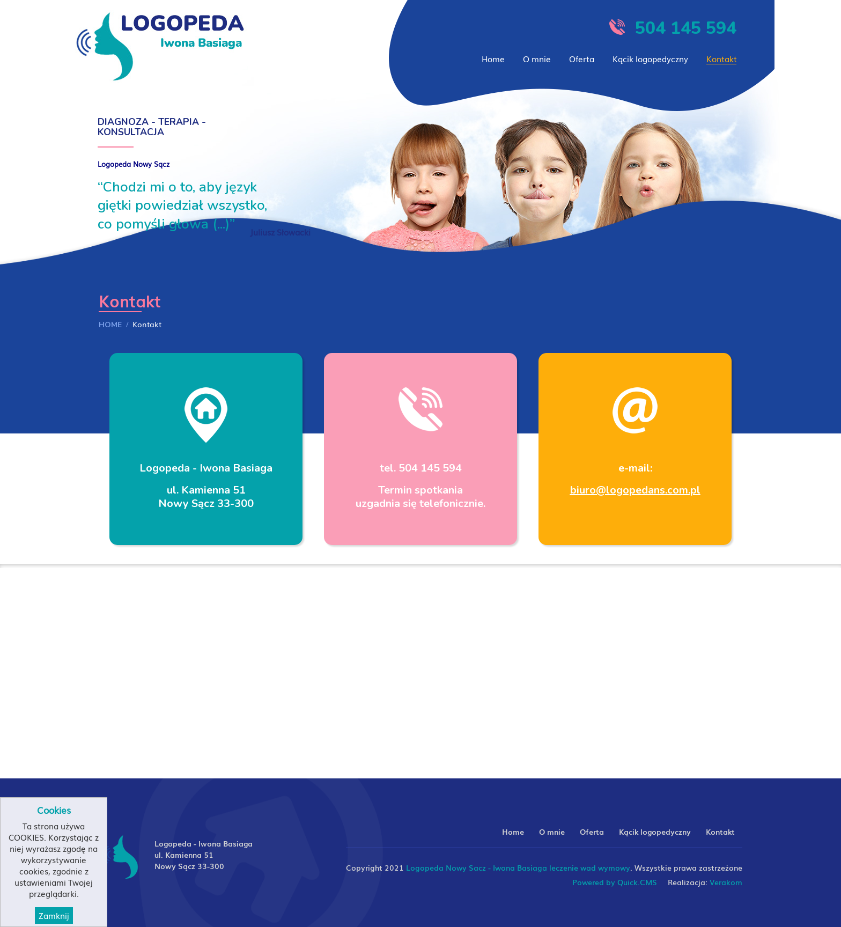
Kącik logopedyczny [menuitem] (650, 58)
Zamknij (54, 915)
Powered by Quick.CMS (614, 882)
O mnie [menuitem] (537, 58)
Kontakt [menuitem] (721, 58)
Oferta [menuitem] (581, 58)
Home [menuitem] (493, 58)
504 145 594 (685, 28)
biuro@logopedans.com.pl (635, 490)
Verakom (726, 882)
